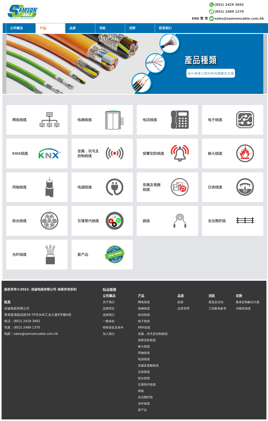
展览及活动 (216, 302)
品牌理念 (109, 308)
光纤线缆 (144, 403)
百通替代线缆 (147, 384)
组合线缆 (144, 378)
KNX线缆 (144, 327)
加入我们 (109, 334)
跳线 (141, 391)
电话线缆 (144, 315)
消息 (212, 296)
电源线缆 (144, 359)
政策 (180, 302)
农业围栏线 (145, 397)
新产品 (142, 410)
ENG (195, 18)
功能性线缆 (243, 308)
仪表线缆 (144, 372)
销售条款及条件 (113, 327)
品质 (180, 296)
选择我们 (109, 315)
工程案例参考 (217, 308)
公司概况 (16, 28)
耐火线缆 (144, 346)
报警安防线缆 (147, 340)
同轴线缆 (144, 353)
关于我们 (109, 302)
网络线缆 (144, 302)
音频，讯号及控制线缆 (153, 334)
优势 (239, 296)
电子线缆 (144, 321)
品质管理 (183, 308)
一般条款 (109, 321)
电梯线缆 (144, 308)
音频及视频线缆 (148, 365)
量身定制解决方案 (248, 302)
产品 (141, 296)
